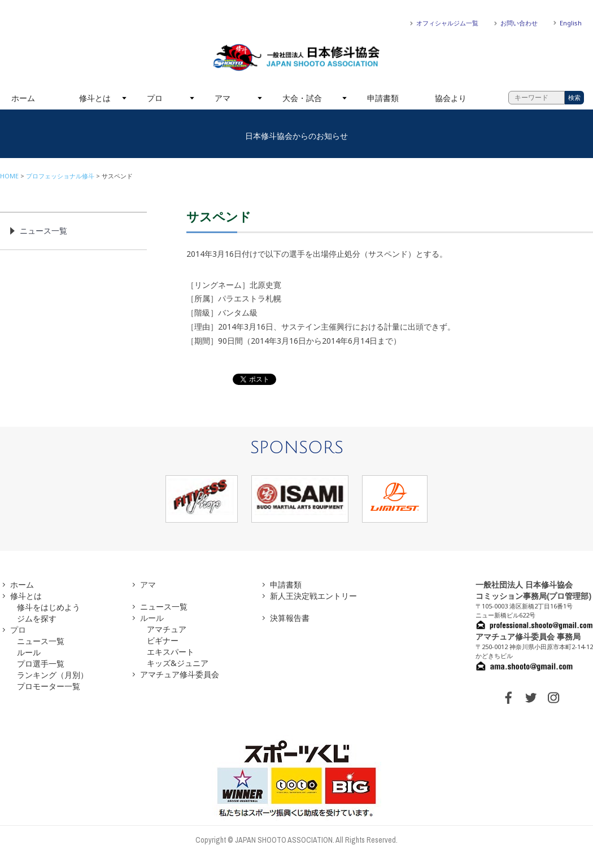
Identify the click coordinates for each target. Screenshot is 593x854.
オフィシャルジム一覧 (447, 23)
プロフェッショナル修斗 (60, 176)
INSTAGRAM (553, 698)
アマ (222, 98)
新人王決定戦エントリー (313, 595)
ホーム (23, 98)
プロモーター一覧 (48, 686)
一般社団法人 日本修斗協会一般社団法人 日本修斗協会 (296, 57)
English (571, 23)
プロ (155, 98)
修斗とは (95, 98)
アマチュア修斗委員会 (179, 674)
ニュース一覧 (43, 230)
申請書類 (383, 98)
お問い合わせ (519, 23)
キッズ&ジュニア (177, 663)
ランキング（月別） (52, 674)
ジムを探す (36, 618)
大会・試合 (302, 98)
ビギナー (162, 640)
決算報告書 (289, 617)
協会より (450, 98)
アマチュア (166, 629)
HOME (9, 176)
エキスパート (170, 651)
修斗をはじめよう (48, 607)
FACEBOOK (508, 698)
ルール (29, 652)
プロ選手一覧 (40, 663)
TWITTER (531, 698)
